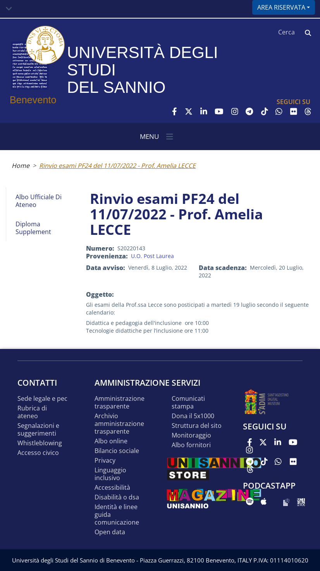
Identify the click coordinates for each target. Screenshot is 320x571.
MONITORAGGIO (191, 435)
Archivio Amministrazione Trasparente (119, 424)
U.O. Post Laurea (152, 256)
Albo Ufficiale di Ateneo (38, 201)
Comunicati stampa (188, 402)
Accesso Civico (38, 453)
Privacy (105, 460)
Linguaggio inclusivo (110, 474)
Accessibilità (112, 488)
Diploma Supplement (33, 228)
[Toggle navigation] (9, 9)
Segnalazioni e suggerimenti (38, 430)
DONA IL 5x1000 (193, 416)
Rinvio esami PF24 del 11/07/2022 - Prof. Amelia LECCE (117, 165)
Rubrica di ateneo (32, 412)
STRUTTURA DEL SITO (197, 426)
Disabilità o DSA (117, 497)
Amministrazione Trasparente (120, 402)
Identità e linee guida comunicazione (117, 515)
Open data (110, 532)
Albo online (111, 441)
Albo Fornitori (191, 445)
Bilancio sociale (117, 451)
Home (20, 165)
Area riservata (281, 7)
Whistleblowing (39, 443)
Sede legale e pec (42, 399)
